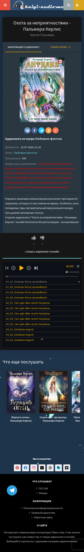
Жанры (43, 493)
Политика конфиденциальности (43, 508)
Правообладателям (43, 512)
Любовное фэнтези (48, 139)
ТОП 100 (43, 488)
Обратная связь (43, 517)
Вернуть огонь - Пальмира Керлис (21, 418)
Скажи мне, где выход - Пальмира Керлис (53, 418)
